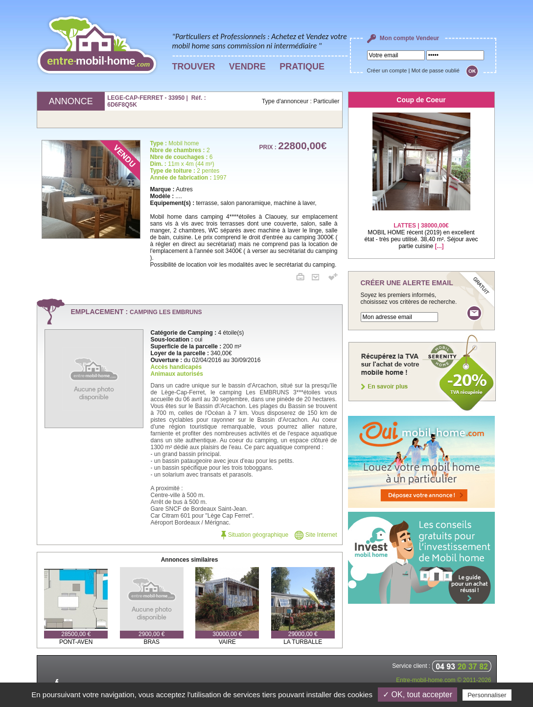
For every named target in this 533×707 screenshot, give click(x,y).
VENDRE (247, 66)
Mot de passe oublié (435, 70)
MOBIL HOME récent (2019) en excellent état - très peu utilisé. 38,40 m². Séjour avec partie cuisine (421, 230)
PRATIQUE (301, 66)
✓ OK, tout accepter (417, 694)
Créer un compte (387, 70)
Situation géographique (254, 534)
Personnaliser (487, 695)
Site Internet (316, 534)
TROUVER (193, 66)
